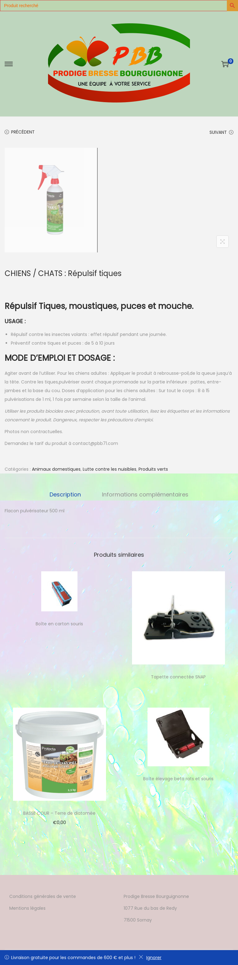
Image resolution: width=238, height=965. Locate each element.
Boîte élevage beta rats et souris (178, 779)
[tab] (66, 494)
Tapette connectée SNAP (178, 677)
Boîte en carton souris (59, 624)
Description (66, 494)
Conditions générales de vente (42, 896)
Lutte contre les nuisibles (109, 469)
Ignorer (150, 957)
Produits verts (153, 469)
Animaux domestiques (56, 469)
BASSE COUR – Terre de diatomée (59, 813)
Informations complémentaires (144, 494)
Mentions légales (27, 908)
